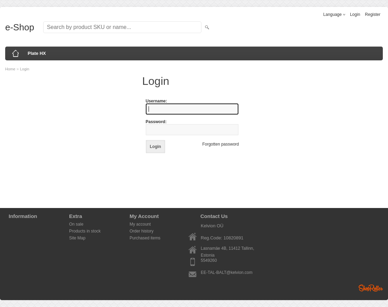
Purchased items (145, 238)
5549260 (209, 260)
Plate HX (37, 53)
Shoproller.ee (371, 288)
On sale (76, 224)
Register (372, 14)
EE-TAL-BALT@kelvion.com (227, 272)
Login (355, 14)
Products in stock (85, 231)
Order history (141, 231)
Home (10, 69)
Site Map (77, 238)
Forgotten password (220, 144)
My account (140, 224)
